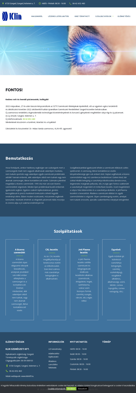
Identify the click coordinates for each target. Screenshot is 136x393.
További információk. (57, 388)
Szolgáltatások (103, 16)
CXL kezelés (51, 249)
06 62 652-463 (29, 119)
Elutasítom (82, 388)
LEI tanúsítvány (54, 349)
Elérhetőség (124, 16)
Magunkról (36, 16)
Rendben (71, 388)
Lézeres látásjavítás (58, 16)
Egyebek (116, 249)
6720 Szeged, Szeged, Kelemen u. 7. (20, 3)
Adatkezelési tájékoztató (53, 355)
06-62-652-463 (79, 3)
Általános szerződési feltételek (53, 364)
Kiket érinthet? (82, 16)
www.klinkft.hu (27, 376)
